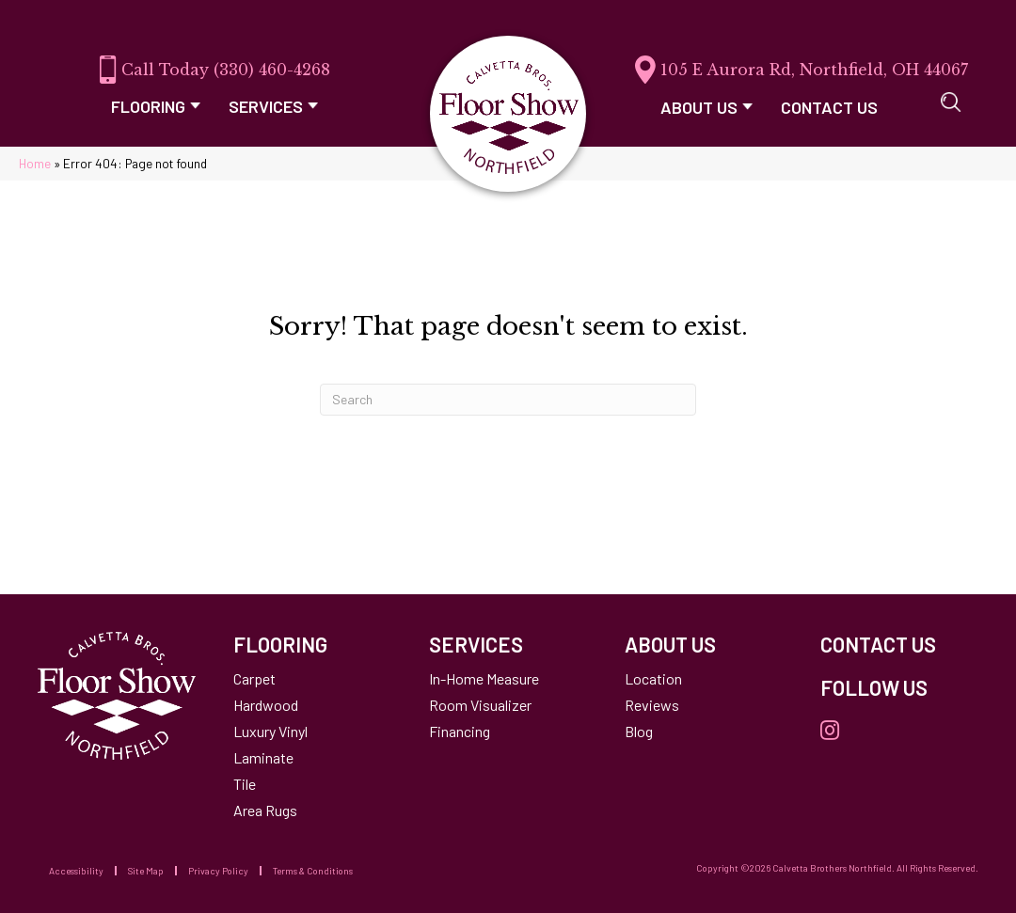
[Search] (508, 400)
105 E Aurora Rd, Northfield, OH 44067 (814, 69)
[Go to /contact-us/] (899, 644)
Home (35, 163)
